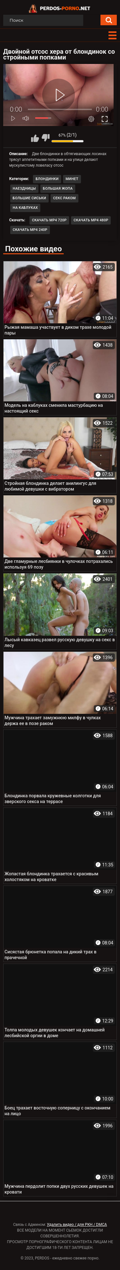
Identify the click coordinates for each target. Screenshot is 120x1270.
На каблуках (25, 208)
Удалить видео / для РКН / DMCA (77, 1224)
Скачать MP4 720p (49, 220)
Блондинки (47, 179)
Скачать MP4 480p (91, 220)
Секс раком (64, 198)
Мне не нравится (45, 138)
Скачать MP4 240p (30, 230)
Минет (72, 179)
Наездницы (24, 188)
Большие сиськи (29, 198)
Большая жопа (58, 188)
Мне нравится (34, 138)
